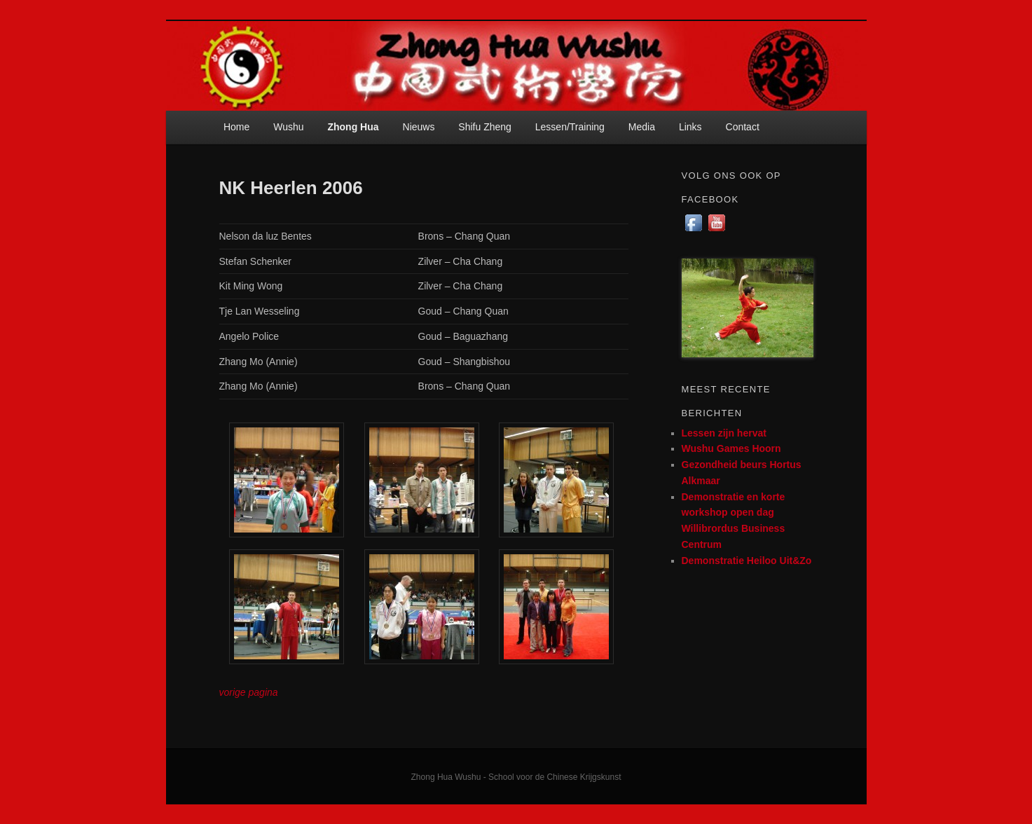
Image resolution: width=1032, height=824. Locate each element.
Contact (742, 126)
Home (236, 126)
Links (690, 126)
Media (641, 126)
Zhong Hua (352, 126)
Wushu (288, 126)
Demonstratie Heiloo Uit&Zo (747, 560)
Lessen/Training (570, 126)
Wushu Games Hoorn (731, 448)
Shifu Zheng (484, 126)
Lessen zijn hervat (724, 433)
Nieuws (419, 126)
